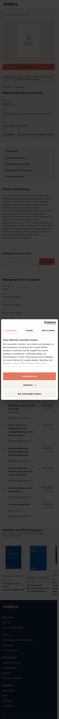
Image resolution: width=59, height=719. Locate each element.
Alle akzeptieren (29, 376)
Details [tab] (29, 330)
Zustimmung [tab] (10, 330)
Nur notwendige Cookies (29, 393)
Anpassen (29, 385)
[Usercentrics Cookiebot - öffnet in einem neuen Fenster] (44, 323)
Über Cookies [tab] (48, 330)
